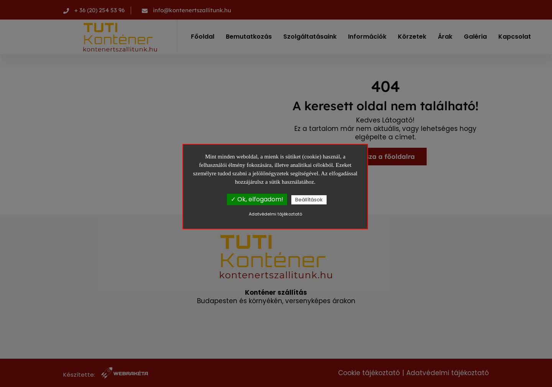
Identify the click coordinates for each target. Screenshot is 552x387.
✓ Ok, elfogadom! (257, 199)
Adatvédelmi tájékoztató (275, 214)
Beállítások (309, 199)
